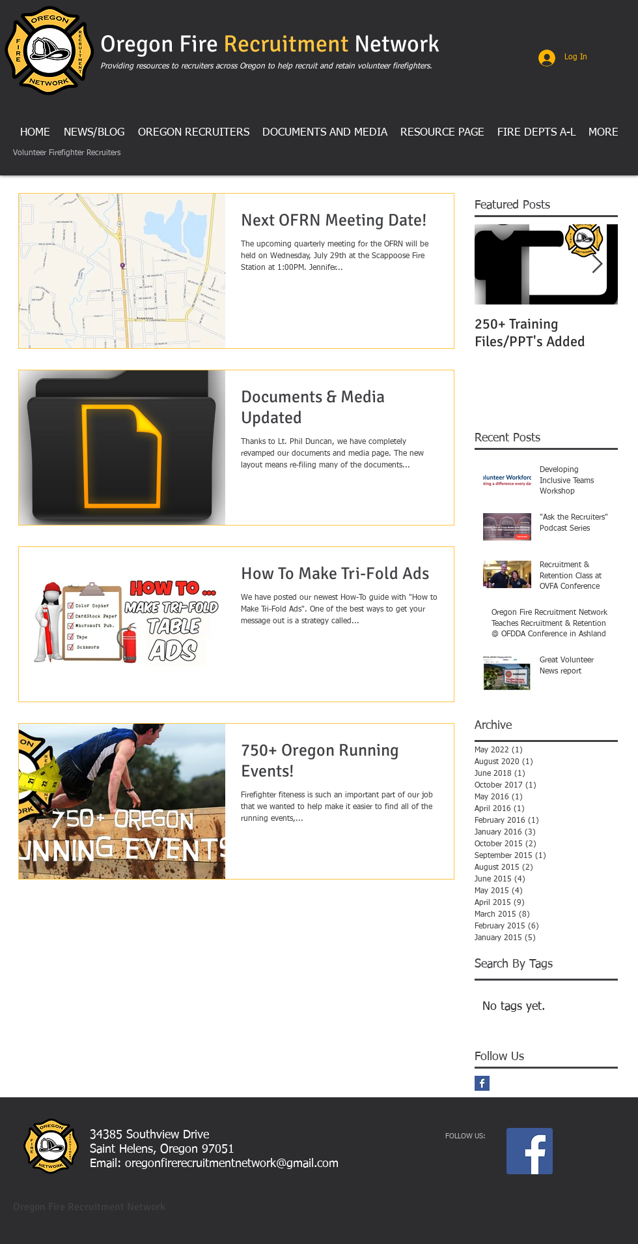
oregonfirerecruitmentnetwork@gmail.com (232, 1164)
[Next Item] (597, 264)
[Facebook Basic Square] (482, 1083)
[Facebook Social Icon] (529, 1151)
